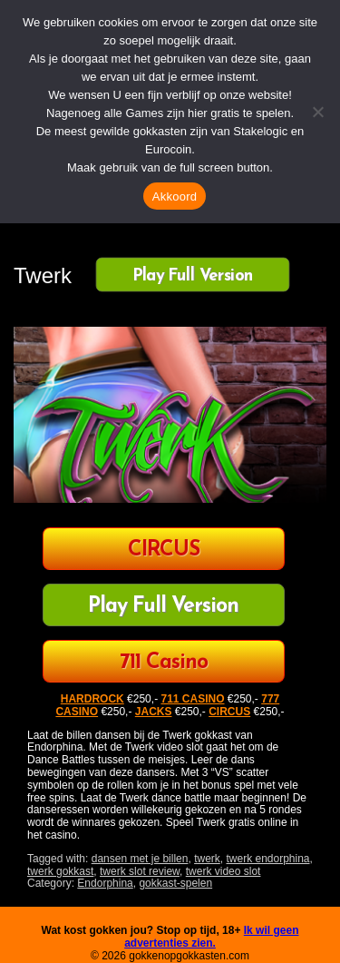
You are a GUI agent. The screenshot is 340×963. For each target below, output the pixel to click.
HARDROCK (92, 699)
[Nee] (317, 112)
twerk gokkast (60, 871)
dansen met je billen (140, 858)
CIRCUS (163, 550)
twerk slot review (140, 871)
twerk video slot (223, 871)
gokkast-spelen (175, 883)
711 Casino (164, 663)
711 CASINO (192, 699)
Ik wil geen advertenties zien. (211, 936)
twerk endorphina (267, 858)
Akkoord (174, 196)
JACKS (153, 711)
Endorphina (104, 883)
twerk (207, 858)
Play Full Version (192, 276)
